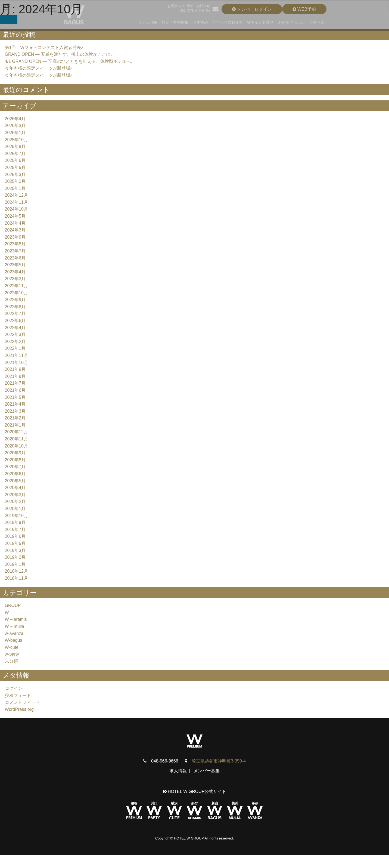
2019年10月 (16, 515)
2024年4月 (15, 223)
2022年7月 (15, 313)
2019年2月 (15, 557)
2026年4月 (15, 118)
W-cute (11, 647)
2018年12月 (16, 571)
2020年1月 (15, 508)
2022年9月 (15, 299)
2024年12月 (16, 195)
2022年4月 (15, 327)
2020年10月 (16, 446)
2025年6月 (15, 160)
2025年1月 (15, 188)
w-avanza (14, 633)
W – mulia (14, 626)
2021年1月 (15, 425)
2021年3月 (15, 411)
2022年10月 (16, 293)
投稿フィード (18, 695)
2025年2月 (15, 181)
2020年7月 (15, 466)
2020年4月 (15, 487)
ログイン (13, 688)
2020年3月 (15, 494)
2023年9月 (15, 237)
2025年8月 (15, 146)
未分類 (11, 661)
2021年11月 (16, 355)
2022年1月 (15, 348)
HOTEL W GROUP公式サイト (194, 791)
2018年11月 (16, 578)
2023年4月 (15, 272)
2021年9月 (15, 369)
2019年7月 (15, 529)
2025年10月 (16, 139)
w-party (12, 654)
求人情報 (178, 770)
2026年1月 (15, 132)
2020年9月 (15, 452)
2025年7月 (15, 153)
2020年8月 (15, 460)
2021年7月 (15, 383)
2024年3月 (15, 230)
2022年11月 (16, 285)
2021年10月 (16, 362)
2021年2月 (15, 418)
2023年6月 (15, 258)
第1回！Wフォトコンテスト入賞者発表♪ (44, 47)
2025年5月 (15, 167)
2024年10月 (16, 209)
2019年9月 (15, 522)
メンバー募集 (207, 770)
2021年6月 (15, 390)
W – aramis (16, 619)
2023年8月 (15, 244)
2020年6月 (15, 473)
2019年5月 (15, 543)
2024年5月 (15, 216)
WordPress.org (19, 709)
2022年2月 (15, 341)
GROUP (13, 605)
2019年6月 (15, 536)
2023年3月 (15, 278)
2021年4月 (15, 404)
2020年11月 (16, 439)
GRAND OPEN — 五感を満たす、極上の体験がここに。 (60, 54)
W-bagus (13, 640)
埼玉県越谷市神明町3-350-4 (219, 761)
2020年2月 (15, 501)
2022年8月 (15, 306)
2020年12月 (16, 432)
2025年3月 (15, 174)
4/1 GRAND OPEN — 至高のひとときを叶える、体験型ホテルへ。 (70, 61)
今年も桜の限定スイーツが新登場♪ (38, 68)
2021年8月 (15, 376)
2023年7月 (15, 251)
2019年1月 (15, 564)
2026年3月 (15, 125)
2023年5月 (15, 265)
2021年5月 (15, 397)
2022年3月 (15, 334)
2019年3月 (15, 550)
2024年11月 (16, 202)
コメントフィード (22, 702)
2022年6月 (15, 320)
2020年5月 (15, 481)
